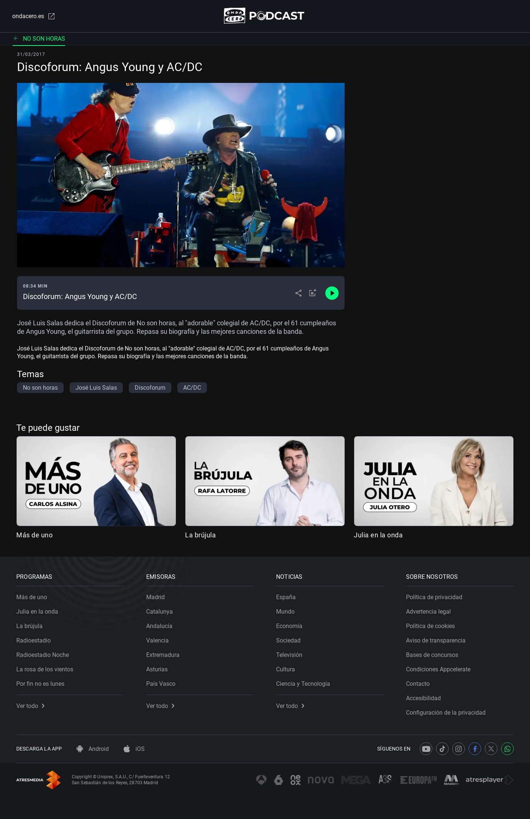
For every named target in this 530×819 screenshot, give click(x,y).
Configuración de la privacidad (446, 712)
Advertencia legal (428, 611)
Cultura (285, 669)
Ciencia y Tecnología (303, 683)
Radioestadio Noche (42, 654)
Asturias (157, 669)
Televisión (289, 654)
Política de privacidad (434, 597)
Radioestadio (33, 640)
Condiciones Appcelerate (438, 669)
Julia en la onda (378, 535)
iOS (134, 748)
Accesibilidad (423, 698)
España (286, 597)
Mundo (285, 611)
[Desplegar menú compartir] (298, 293)
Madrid (155, 597)
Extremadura (163, 654)
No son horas (39, 38)
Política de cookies (430, 626)
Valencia (157, 640)
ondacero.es (34, 16)
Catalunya (159, 611)
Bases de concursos (432, 654)
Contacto (418, 683)
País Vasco (160, 683)
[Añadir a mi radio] (312, 293)
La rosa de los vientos (44, 669)
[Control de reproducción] (332, 293)
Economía (289, 626)
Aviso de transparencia (436, 640)
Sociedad (288, 640)
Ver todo (30, 705)
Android (93, 748)
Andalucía (159, 626)
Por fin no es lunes (40, 683)
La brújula (200, 535)
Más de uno (34, 535)
